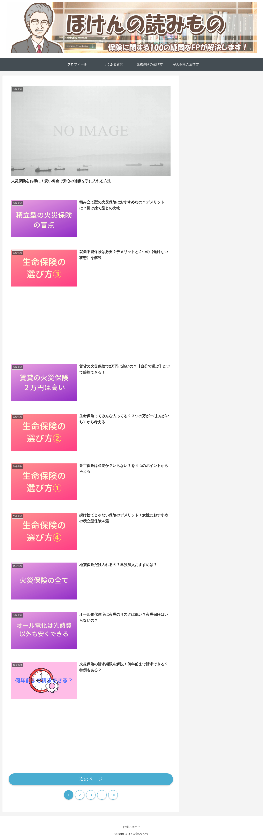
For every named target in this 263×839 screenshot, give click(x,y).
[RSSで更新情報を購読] (224, 243)
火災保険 (195, 315)
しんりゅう (222, 179)
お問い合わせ (131, 826)
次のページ (91, 778)
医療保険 (195, 304)
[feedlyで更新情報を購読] (219, 243)
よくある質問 (199, 293)
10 (113, 794)
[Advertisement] (91, 324)
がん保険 (195, 283)
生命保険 (195, 326)
